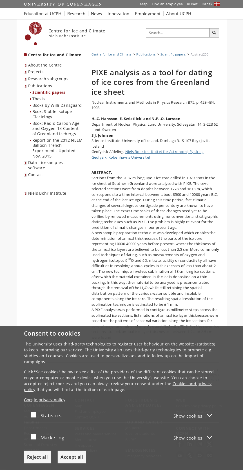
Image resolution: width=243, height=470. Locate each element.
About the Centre (45, 65)
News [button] (96, 13)
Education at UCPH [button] (43, 13)
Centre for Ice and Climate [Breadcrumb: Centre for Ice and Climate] (111, 54)
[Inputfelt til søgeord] (178, 32)
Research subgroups (48, 78)
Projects (36, 71)
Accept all (72, 457)
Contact (35, 174)
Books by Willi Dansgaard (57, 105)
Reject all (37, 457)
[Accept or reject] (35, 414)
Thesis (38, 98)
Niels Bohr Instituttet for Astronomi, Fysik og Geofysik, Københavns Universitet (148, 154)
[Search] (214, 33)
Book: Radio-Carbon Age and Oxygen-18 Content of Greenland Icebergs (56, 128)
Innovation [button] (118, 13)
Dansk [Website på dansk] (207, 3)
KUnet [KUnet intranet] (192, 3)
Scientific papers (49, 92)
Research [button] (76, 13)
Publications (40, 85)
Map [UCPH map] (144, 3)
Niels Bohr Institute (47, 193)
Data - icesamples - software (47, 165)
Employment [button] (147, 13)
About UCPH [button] (178, 13)
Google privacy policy (44, 399)
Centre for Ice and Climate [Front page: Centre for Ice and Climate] (54, 54)
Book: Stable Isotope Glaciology (52, 114)
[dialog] (121, 398)
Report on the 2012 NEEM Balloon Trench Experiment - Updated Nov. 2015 (57, 148)
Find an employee (167, 3)
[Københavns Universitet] (33, 33)
